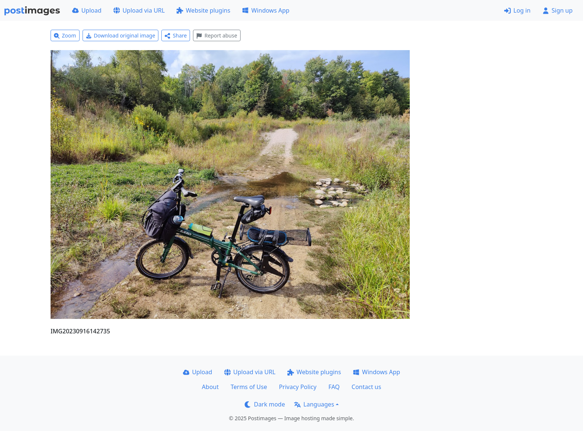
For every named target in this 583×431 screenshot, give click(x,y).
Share (176, 35)
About (210, 387)
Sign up (557, 10)
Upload (87, 10)
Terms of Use (249, 387)
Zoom (65, 35)
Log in (517, 10)
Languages (314, 404)
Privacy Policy (297, 387)
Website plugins (203, 10)
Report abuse (216, 35)
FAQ (333, 387)
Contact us (366, 387)
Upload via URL (139, 10)
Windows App (265, 10)
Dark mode (265, 404)
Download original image (120, 35)
